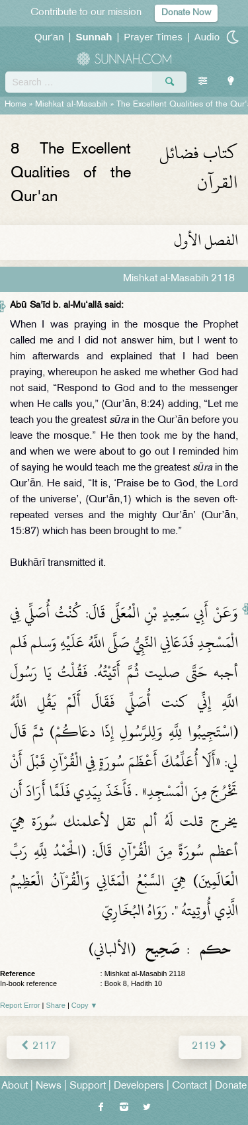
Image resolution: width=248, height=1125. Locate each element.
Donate (231, 1086)
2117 (38, 1047)
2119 (210, 1047)
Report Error (20, 1005)
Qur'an (49, 36)
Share (55, 1005)
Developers (139, 1086)
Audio (207, 36)
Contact (189, 1086)
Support (87, 1086)
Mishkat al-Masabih (71, 105)
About (14, 1086)
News (49, 1086)
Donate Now (186, 13)
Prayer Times (153, 36)
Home (15, 105)
